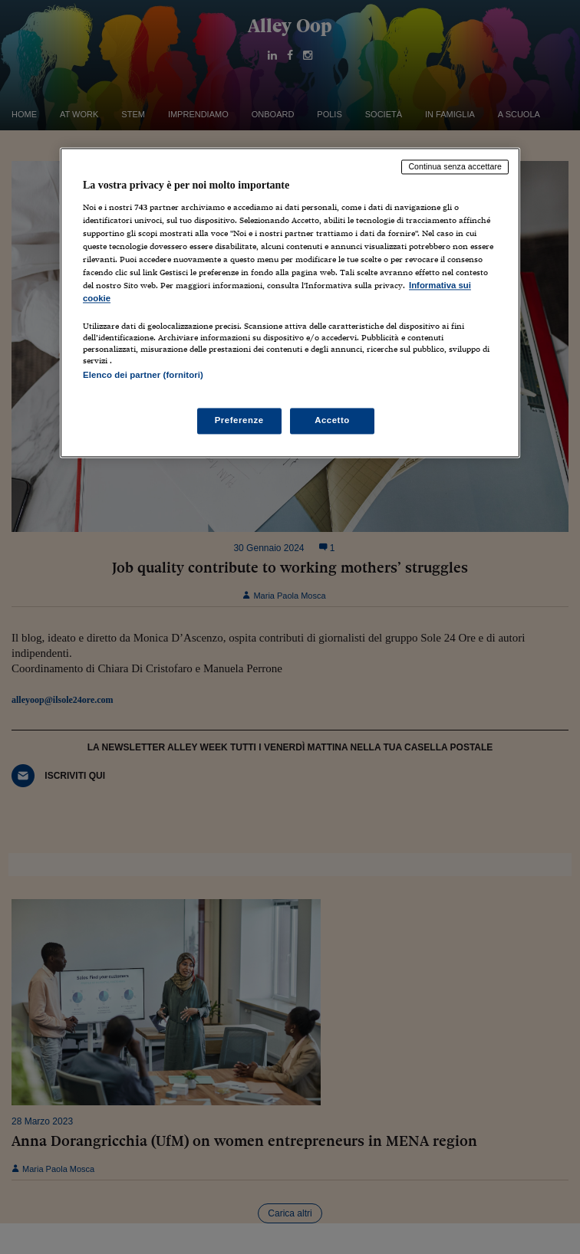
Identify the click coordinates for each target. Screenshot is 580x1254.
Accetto (332, 420)
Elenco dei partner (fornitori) (143, 375)
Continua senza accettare (455, 167)
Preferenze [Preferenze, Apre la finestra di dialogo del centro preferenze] (239, 420)
